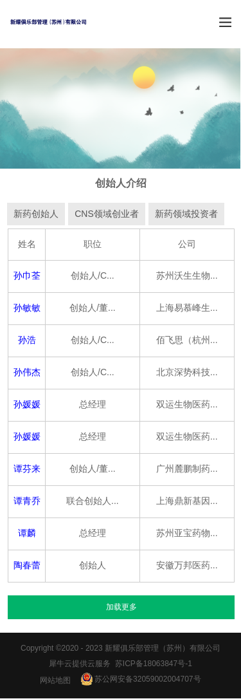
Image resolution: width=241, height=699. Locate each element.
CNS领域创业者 (107, 214)
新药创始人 (35, 214)
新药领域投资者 (186, 214)
